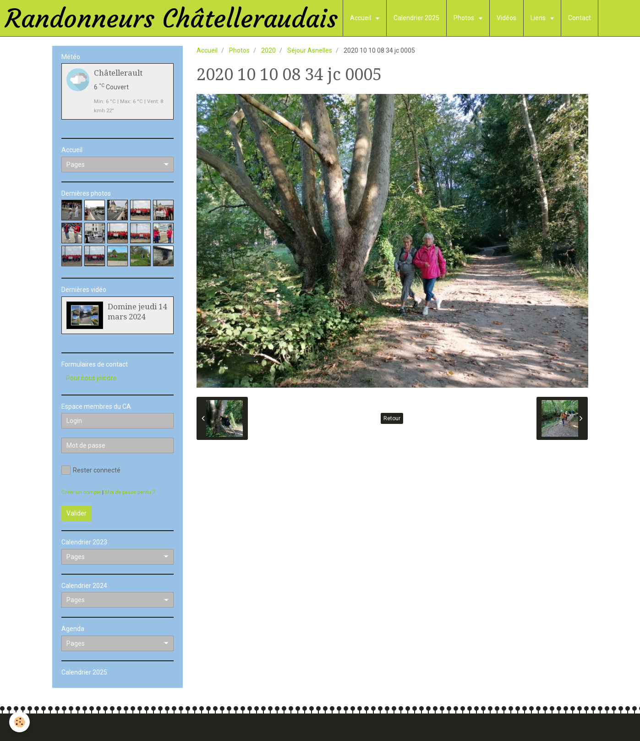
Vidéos (506, 18)
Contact (579, 18)
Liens (539, 18)
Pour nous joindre (91, 378)
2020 (268, 50)
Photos (465, 18)
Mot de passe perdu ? (130, 492)
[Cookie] (19, 722)
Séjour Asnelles (309, 50)
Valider (76, 513)
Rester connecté (90, 470)
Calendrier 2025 (416, 18)
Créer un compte (81, 492)
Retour (391, 418)
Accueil (361, 18)
